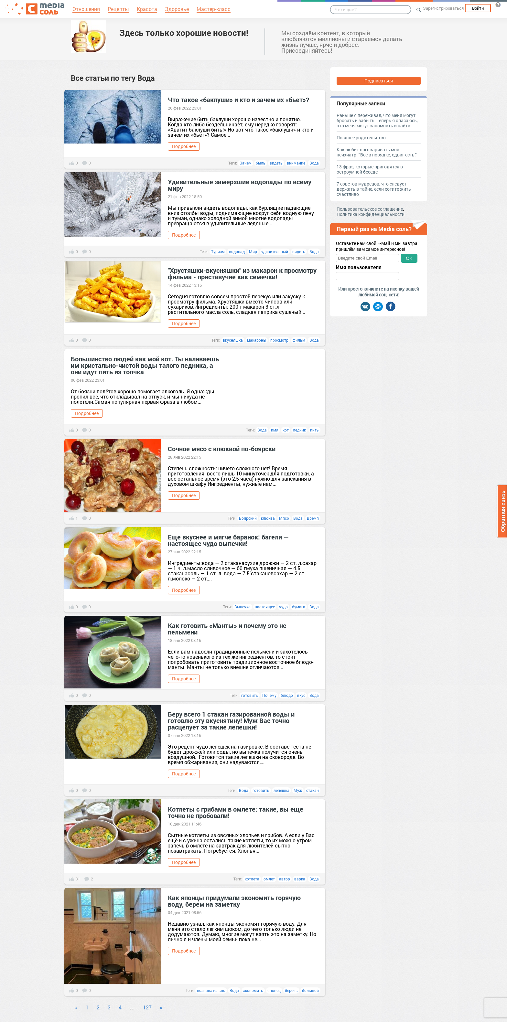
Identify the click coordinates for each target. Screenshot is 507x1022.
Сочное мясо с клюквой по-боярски (221, 448)
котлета (252, 878)
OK (409, 258)
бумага (298, 606)
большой (310, 990)
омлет (269, 878)
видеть (276, 162)
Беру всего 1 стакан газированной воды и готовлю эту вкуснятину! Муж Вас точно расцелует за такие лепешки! (231, 720)
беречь (291, 990)
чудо (283, 606)
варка (299, 878)
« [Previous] (76, 1007)
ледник (299, 429)
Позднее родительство (361, 137)
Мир (253, 251)
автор (284, 878)
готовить (249, 695)
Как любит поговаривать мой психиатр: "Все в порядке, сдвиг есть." (377, 152)
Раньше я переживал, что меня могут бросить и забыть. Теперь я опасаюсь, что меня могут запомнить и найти (377, 120)
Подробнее (184, 146)
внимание (296, 162)
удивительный (274, 251)
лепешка (281, 790)
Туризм (218, 251)
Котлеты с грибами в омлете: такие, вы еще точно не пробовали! (235, 812)
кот (286, 429)
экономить (253, 990)
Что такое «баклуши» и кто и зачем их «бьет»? (238, 99)
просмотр (279, 340)
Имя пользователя (359, 267)
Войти (478, 8)
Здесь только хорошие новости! (183, 32)
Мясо (284, 518)
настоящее (265, 606)
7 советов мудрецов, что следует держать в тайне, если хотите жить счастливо (374, 189)
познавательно (211, 990)
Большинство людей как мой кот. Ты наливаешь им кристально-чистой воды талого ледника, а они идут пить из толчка (145, 365)
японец (274, 990)
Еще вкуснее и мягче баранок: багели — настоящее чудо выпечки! (228, 540)
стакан (312, 790)
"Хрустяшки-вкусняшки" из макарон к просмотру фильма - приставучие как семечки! (242, 273)
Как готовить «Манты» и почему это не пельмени (227, 628)
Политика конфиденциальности (371, 214)
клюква (268, 518)
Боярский (248, 518)
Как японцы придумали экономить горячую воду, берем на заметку (234, 900)
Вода (314, 162)
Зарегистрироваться (443, 8)
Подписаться (378, 81)
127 (147, 1007)
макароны (256, 340)
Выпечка (242, 606)
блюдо (287, 695)
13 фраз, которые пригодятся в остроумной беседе (370, 169)
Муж (298, 790)
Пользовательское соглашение (370, 209)
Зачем (246, 162)
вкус (301, 695)
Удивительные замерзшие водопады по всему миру (239, 184)
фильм (299, 340)
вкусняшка (233, 340)
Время (313, 518)
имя (274, 429)
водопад (237, 251)
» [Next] (161, 1007)
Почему (269, 695)
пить (314, 429)
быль (260, 162)
